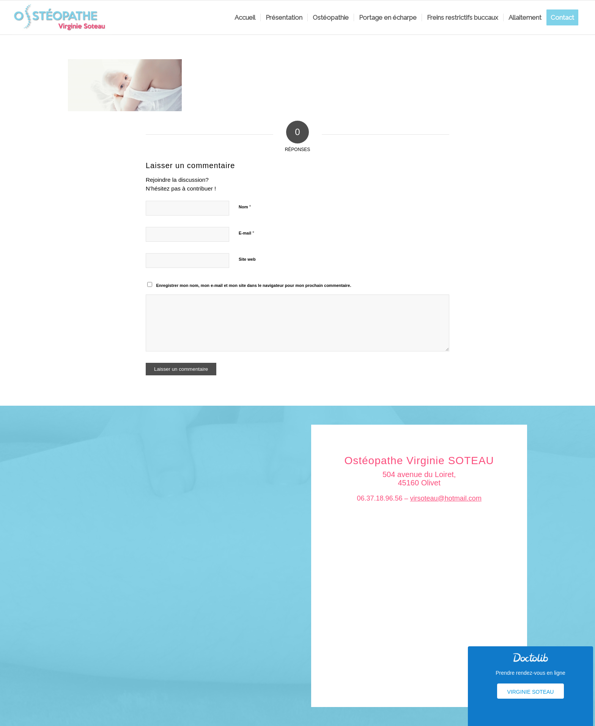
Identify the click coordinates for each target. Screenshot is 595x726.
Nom (245, 206)
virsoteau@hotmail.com (446, 498)
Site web (247, 259)
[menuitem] (245, 17)
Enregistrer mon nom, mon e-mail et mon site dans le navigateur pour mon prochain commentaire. (253, 285)
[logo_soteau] (62, 17)
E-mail (246, 233)
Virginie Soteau (530, 692)
